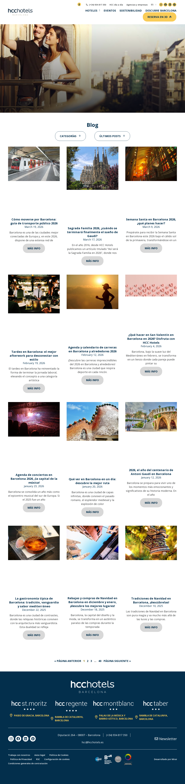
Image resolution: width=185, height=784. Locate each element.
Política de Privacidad (21, 759)
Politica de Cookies (58, 755)
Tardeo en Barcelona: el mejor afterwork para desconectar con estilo (34, 355)
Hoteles (91, 10)
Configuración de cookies (57, 759)
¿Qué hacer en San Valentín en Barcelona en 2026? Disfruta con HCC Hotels (151, 339)
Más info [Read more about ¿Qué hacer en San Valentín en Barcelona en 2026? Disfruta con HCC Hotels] (151, 371)
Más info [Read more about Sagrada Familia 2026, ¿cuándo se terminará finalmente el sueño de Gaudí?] (92, 261)
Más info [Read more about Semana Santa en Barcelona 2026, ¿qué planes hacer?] (151, 248)
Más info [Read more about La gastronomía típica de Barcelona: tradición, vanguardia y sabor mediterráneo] (33, 635)
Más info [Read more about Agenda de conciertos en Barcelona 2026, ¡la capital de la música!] (33, 507)
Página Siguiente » (117, 661)
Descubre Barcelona (160, 10)
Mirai (174, 759)
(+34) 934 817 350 (116, 735)
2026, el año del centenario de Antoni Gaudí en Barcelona (151, 472)
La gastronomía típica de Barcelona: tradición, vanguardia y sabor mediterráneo (34, 602)
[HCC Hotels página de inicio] (20, 12)
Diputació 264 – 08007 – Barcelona (79, 735)
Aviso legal (39, 755)
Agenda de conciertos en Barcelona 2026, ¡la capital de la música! (34, 479)
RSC (38, 759)
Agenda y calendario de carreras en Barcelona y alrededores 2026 (92, 349)
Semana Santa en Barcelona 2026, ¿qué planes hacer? (151, 221)
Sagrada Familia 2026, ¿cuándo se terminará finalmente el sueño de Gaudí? (92, 232)
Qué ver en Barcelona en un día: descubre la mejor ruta (92, 481)
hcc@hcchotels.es (92, 742)
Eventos (110, 10)
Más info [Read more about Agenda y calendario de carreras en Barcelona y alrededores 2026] (92, 380)
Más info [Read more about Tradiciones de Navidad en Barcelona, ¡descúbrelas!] (151, 627)
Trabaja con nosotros (19, 755)
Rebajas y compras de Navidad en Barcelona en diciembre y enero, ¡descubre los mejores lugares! (92, 602)
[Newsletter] (156, 738)
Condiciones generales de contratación (28, 763)
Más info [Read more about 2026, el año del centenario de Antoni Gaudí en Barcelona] (151, 502)
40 (99, 661)
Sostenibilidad (131, 10)
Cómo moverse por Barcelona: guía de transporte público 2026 (34, 221)
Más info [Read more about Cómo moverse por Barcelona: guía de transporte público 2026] (33, 248)
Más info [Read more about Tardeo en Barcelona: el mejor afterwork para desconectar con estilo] (33, 388)
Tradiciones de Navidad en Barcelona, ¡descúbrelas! (151, 600)
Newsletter (168, 738)
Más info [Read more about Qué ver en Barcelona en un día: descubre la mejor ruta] (92, 512)
